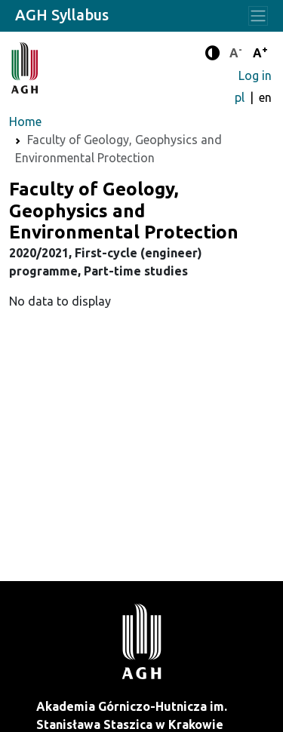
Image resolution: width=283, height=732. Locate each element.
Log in (255, 75)
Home (25, 121)
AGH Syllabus (62, 14)
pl (241, 97)
